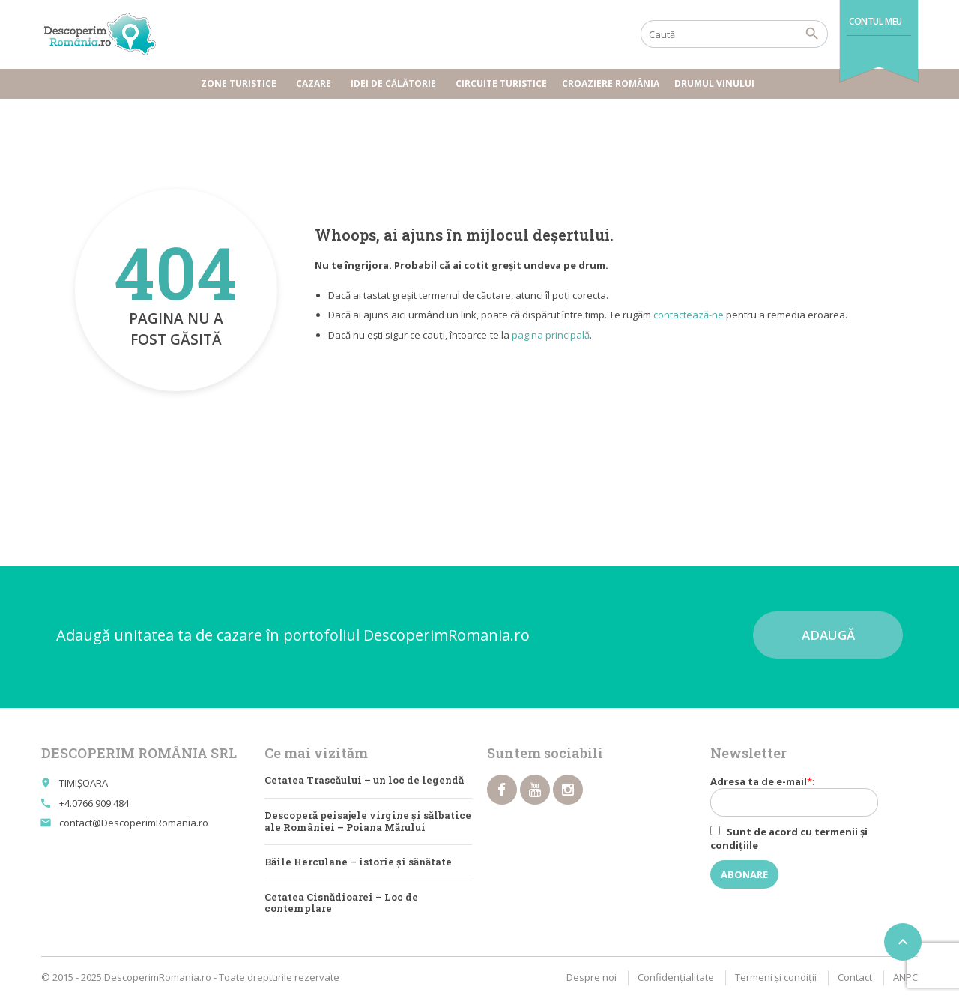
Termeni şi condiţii (776, 977)
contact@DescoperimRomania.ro (133, 822)
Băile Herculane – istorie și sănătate (358, 861)
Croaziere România (610, 83)
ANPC (905, 977)
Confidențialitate (676, 977)
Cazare (316, 83)
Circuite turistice (501, 83)
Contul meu (875, 21)
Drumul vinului (716, 83)
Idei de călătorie (396, 83)
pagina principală (551, 335)
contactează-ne (688, 314)
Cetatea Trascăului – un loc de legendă (364, 780)
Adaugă (828, 635)
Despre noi (591, 977)
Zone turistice (241, 83)
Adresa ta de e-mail (804, 796)
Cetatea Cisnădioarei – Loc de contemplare (341, 903)
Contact (855, 977)
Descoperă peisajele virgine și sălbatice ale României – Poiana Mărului (367, 821)
